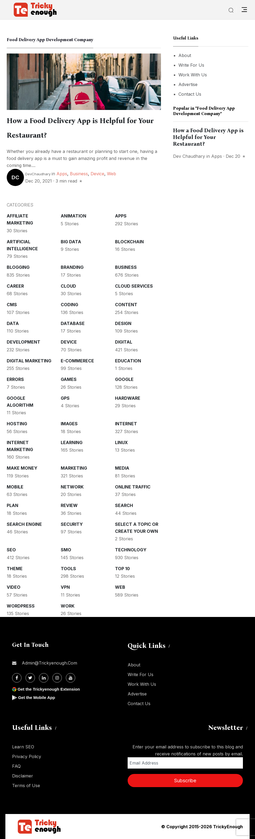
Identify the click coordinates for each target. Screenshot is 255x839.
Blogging (18, 267)
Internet (126, 423)
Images (69, 423)
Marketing (74, 468)
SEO (11, 549)
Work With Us (192, 74)
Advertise (187, 84)
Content (126, 304)
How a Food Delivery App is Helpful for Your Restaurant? (208, 137)
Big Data (71, 241)
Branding (72, 267)
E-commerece (77, 360)
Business (79, 173)
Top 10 (122, 568)
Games (69, 379)
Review (69, 505)
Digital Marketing (29, 360)
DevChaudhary (38, 174)
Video (13, 587)
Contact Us (189, 94)
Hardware (127, 398)
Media (122, 468)
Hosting (17, 423)
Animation (73, 216)
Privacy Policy (26, 756)
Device (97, 173)
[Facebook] (16, 678)
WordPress (21, 606)
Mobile (15, 487)
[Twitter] (30, 678)
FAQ (16, 766)
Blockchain (129, 241)
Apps (61, 173)
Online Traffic (132, 487)
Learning (71, 442)
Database (73, 323)
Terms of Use (26, 785)
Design (123, 323)
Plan (12, 505)
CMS (12, 304)
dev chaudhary (189, 156)
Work (67, 606)
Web (111, 173)
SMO (66, 549)
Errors (15, 379)
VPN (65, 587)
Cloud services (134, 286)
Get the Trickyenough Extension (50, 689)
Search (124, 505)
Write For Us (191, 65)
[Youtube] (70, 678)
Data (13, 323)
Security (72, 524)
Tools (68, 568)
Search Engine (24, 524)
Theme (15, 568)
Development (23, 342)
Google (124, 379)
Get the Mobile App (37, 697)
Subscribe (185, 780)
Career (15, 286)
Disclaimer (22, 776)
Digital (123, 342)
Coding (69, 304)
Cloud (68, 286)
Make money (22, 468)
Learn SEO (23, 746)
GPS (65, 398)
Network (72, 487)
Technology (130, 549)
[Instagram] (57, 678)
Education (128, 360)
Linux (121, 442)
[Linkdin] (43, 678)
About (184, 55)
